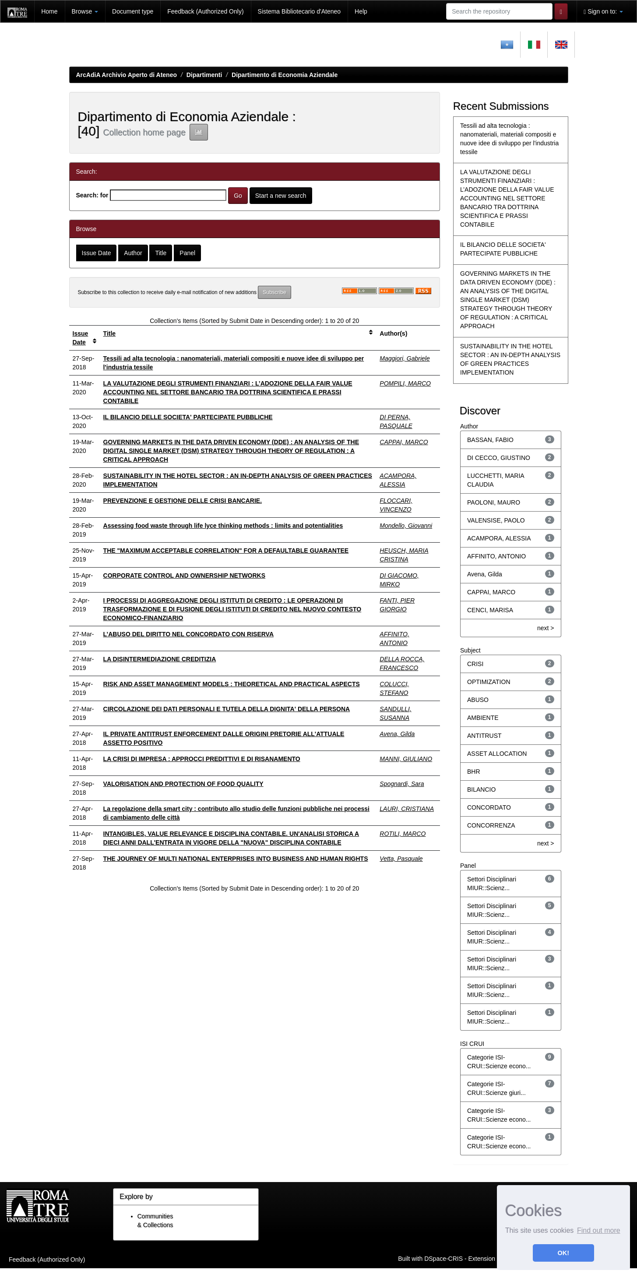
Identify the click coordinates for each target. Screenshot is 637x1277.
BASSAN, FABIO (490, 439)
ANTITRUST (484, 735)
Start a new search (280, 195)
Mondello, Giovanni (406, 525)
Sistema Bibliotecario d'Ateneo (299, 11)
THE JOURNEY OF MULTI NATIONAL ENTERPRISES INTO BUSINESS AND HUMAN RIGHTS (235, 858)
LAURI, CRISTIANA (407, 808)
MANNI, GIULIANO (406, 758)
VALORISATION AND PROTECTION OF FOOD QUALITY (183, 783)
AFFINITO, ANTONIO (496, 556)
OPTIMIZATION (488, 681)
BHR (473, 771)
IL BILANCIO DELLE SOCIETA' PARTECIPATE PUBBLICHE (188, 417)
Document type (132, 11)
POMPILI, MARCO (405, 383)
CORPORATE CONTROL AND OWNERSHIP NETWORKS (184, 575)
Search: (87, 195)
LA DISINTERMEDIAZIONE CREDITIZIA (159, 659)
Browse (85, 11)
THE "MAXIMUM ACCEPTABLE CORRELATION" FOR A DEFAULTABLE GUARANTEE (226, 550)
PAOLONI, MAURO (493, 502)
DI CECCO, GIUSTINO (498, 457)
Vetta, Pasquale (401, 858)
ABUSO (478, 699)
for (104, 195)
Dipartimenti (204, 74)
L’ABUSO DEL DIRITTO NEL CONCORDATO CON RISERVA (188, 634)
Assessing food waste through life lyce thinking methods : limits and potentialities (223, 525)
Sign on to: (603, 11)
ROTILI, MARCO (403, 833)
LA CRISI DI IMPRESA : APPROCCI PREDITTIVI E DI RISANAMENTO (201, 758)
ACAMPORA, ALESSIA (499, 538)
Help (361, 11)
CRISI (475, 663)
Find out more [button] (598, 1230)
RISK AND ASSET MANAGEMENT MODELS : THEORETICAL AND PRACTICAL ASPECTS (231, 684)
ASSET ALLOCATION (497, 753)
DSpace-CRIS (443, 1258)
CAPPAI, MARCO (404, 442)
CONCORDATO (489, 807)
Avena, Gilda (397, 733)
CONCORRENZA (491, 825)
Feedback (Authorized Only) (205, 11)
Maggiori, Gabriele (404, 358)
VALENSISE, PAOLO (496, 520)
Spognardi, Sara (402, 783)
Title (109, 333)
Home (49, 11)
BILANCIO (481, 789)
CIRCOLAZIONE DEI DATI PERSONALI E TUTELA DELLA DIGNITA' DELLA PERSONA (226, 708)
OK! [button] (563, 1252)
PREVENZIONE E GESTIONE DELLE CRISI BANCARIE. (182, 500)
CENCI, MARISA (490, 610)
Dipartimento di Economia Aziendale (285, 74)
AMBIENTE (483, 717)
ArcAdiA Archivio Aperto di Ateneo (126, 74)
